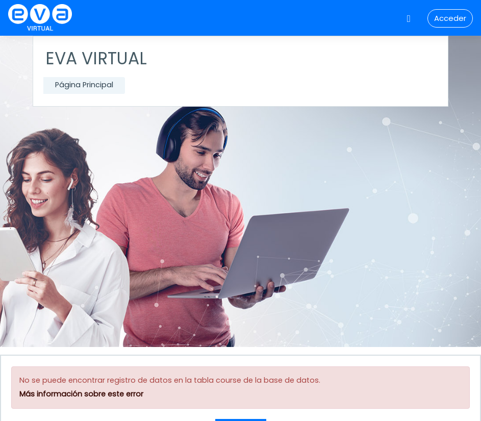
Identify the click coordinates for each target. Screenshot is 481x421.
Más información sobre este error (81, 394)
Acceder (450, 18)
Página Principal (84, 85)
